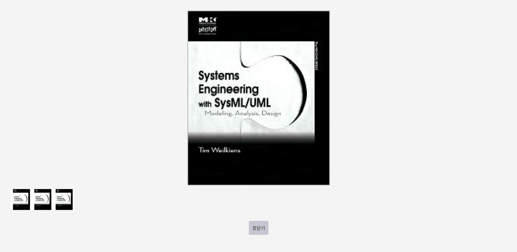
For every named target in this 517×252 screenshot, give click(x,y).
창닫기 (258, 228)
